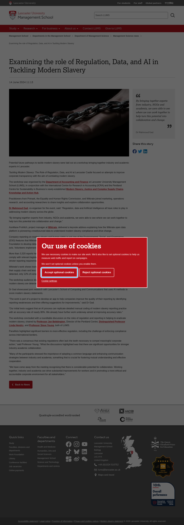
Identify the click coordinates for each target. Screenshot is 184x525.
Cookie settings (49, 281)
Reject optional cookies (97, 272)
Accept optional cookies (59, 272)
